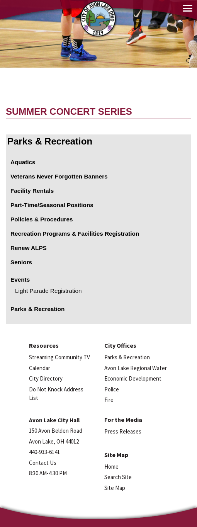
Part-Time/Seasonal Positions (51, 205)
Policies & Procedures (41, 219)
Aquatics (23, 162)
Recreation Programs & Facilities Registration (74, 233)
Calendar (39, 368)
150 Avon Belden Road (55, 430)
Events (20, 279)
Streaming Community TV (59, 357)
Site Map (114, 487)
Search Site (118, 477)
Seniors (21, 262)
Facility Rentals (32, 190)
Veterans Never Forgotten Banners (59, 176)
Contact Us (42, 462)
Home (111, 466)
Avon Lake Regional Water (135, 368)
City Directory (46, 378)
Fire (109, 399)
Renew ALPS (28, 248)
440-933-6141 (44, 452)
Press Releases (122, 431)
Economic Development (132, 378)
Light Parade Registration (48, 290)
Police (111, 389)
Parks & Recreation (49, 141)
